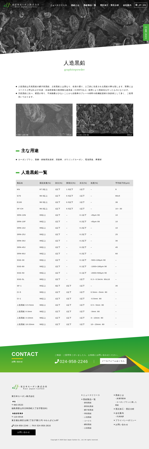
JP (140, 5)
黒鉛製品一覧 (90, 5)
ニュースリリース (58, 5)
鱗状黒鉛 (88, 424)
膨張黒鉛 (88, 403)
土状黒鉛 (88, 428)
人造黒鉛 (88, 417)
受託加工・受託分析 (109, 5)
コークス (88, 421)
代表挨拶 (120, 416)
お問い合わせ (23, 432)
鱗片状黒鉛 (88, 410)
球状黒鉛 (88, 413)
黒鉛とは (75, 5)
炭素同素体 (121, 398)
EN (144, 5)
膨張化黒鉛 (88, 406)
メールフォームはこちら (113, 361)
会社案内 (127, 5)
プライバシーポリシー (125, 420)
